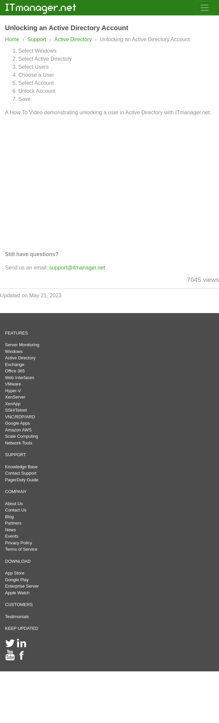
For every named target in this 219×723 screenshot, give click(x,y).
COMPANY (16, 491)
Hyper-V (13, 390)
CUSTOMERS (19, 604)
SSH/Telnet (16, 410)
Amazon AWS (18, 429)
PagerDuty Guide (21, 479)
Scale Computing (21, 436)
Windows (14, 351)
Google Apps (17, 423)
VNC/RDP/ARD (20, 416)
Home (12, 39)
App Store (14, 573)
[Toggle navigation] (204, 7)
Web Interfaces (19, 377)
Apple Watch (17, 592)
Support (36, 39)
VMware (13, 383)
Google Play (17, 579)
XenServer (15, 397)
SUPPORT (15, 454)
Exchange (14, 364)
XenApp (12, 403)
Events (11, 536)
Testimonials (17, 616)
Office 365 (15, 370)
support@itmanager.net (77, 267)
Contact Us (15, 510)
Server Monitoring (22, 344)
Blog (9, 516)
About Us (14, 503)
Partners (13, 523)
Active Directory (73, 39)
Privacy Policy (18, 542)
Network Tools (18, 442)
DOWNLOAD (18, 561)
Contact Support (20, 473)
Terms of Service (21, 549)
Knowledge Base (21, 466)
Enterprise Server (22, 586)
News (10, 529)
